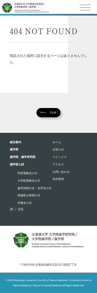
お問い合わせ (61, 171)
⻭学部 (14, 149)
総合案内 (15, 142)
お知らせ (58, 149)
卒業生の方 (25, 202)
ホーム (57, 142)
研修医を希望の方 (29, 195)
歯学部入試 (17, 164)
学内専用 (58, 179)
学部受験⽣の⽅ (28, 173)
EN (20, 209)
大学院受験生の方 (29, 180)
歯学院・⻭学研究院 (22, 156)
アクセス (58, 164)
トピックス (60, 156)
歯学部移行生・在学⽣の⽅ (35, 188)
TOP (53, 112)
